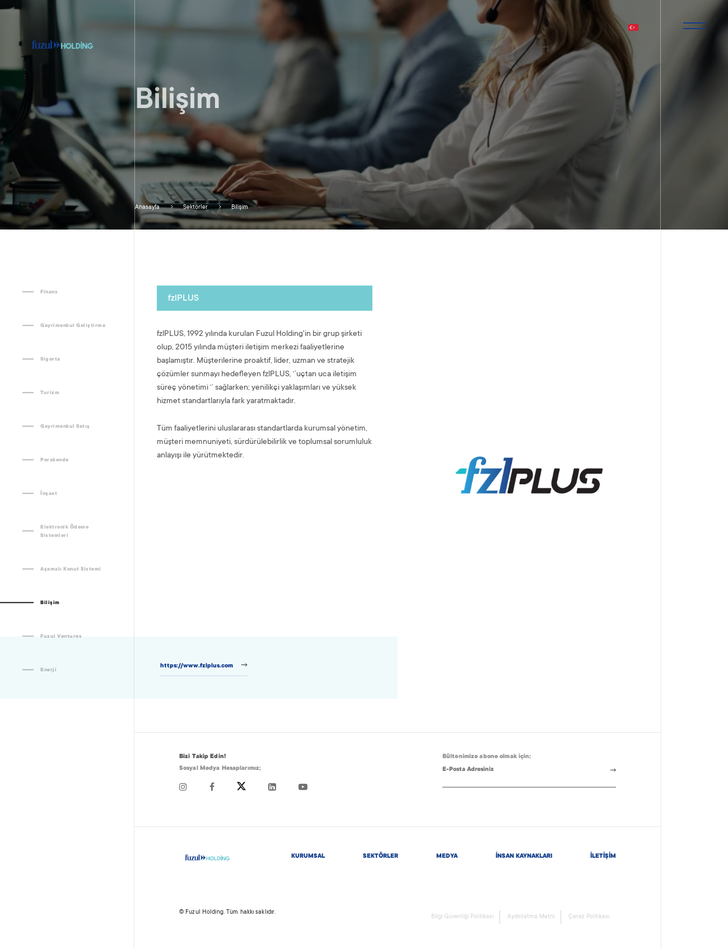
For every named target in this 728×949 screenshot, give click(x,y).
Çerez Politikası (588, 917)
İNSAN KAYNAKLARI (524, 856)
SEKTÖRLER (380, 856)
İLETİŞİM (603, 856)
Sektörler (194, 207)
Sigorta (50, 359)
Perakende (54, 460)
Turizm (49, 393)
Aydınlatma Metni (530, 917)
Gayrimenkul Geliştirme (72, 326)
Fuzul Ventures (61, 636)
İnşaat (48, 494)
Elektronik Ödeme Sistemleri (64, 532)
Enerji (48, 670)
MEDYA (447, 856)
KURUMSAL (308, 856)
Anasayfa (147, 207)
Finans (49, 292)
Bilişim (239, 207)
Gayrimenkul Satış (65, 426)
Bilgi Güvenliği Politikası (462, 917)
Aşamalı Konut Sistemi (70, 569)
